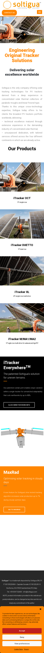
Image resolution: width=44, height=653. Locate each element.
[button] (40, 609)
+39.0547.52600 (16, 592)
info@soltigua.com (30, 592)
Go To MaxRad (14, 509)
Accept (22, 631)
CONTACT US (9, 13)
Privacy (26, 649)
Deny (22, 637)
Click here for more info (19, 405)
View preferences (22, 644)
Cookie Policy (18, 649)
